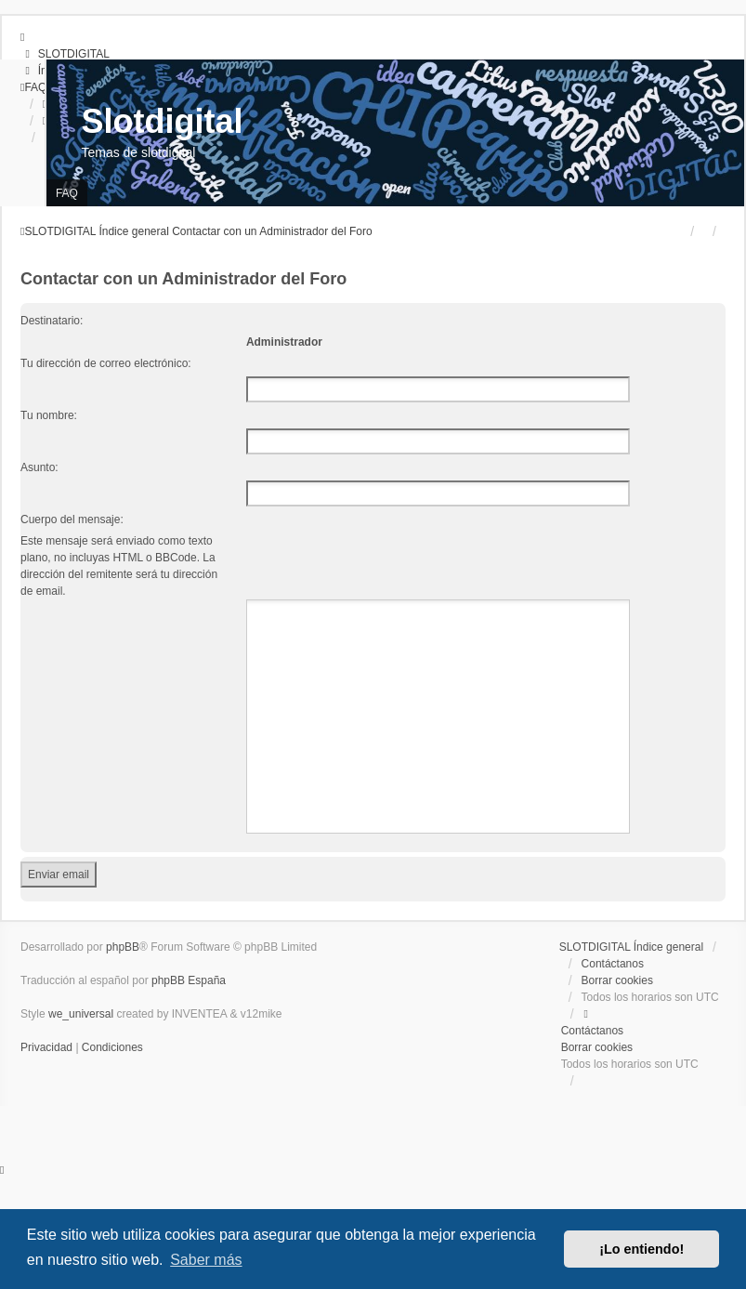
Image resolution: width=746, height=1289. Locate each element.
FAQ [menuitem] (67, 193)
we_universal (80, 1013)
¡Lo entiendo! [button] (641, 1249)
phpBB (122, 947)
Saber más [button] (206, 1260)
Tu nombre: (48, 415)
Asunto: (39, 467)
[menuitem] (65, 53)
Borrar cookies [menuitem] (617, 980)
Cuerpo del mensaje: (72, 519)
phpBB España (188, 980)
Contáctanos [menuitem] (613, 963)
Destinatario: (51, 320)
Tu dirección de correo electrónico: (105, 363)
